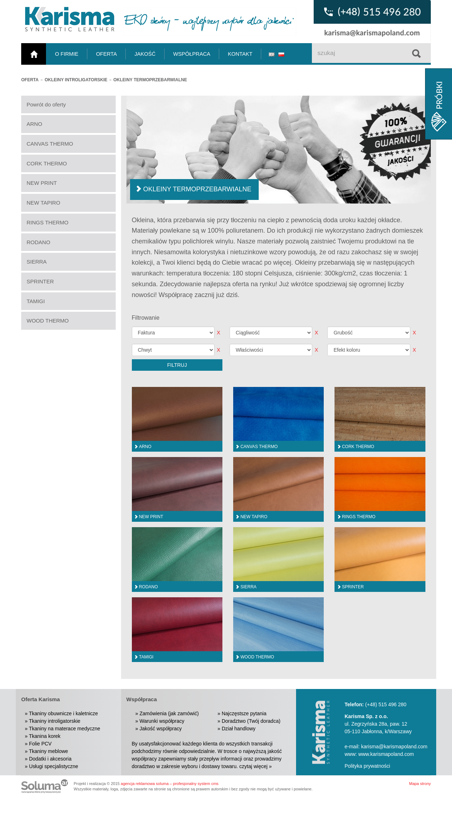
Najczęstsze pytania (244, 713)
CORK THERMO (47, 163)
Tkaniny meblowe (48, 751)
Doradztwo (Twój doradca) (251, 721)
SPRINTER (40, 281)
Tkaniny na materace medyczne (64, 728)
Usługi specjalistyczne (53, 766)
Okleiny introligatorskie (76, 79)
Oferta (29, 79)
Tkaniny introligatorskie (54, 721)
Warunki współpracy (161, 721)
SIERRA (37, 262)
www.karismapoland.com (386, 754)
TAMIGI (36, 301)
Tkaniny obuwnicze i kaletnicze (63, 713)
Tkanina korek (44, 736)
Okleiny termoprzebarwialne (150, 79)
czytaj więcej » (255, 766)
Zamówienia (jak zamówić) (169, 713)
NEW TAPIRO (43, 203)
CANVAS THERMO (50, 144)
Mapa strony (420, 783)
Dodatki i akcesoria (50, 759)
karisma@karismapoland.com (394, 746)
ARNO (34, 124)
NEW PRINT (42, 183)
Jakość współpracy (160, 728)
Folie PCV (40, 744)
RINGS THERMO (47, 222)
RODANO (38, 242)
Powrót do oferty (46, 104)
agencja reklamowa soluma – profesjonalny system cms (169, 783)
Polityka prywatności (367, 766)
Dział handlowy (238, 728)
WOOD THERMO (48, 321)
